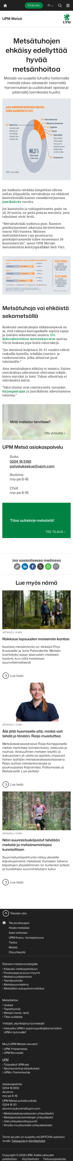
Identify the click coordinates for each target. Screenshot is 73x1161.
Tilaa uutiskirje (13, 1017)
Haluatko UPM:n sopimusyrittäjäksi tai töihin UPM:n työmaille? (33, 1030)
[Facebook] (32, 566)
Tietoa (13, 942)
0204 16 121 (9, 1105)
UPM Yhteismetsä (15, 1049)
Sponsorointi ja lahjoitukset (22, 1068)
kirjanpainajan (14, 391)
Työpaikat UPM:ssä (16, 1064)
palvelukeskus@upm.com (32, 466)
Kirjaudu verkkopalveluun (21, 969)
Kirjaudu (34, 5)
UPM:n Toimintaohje (17, 1072)
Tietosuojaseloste (54, 1159)
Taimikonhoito (13, 980)
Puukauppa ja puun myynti (22, 973)
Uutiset (8, 1005)
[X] (40, 566)
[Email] (56, 566)
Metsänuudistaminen (18, 977)
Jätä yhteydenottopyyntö (20, 1121)
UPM (5, 1060)
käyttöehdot (37, 1141)
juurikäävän (11, 202)
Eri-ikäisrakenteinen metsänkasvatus (29, 337)
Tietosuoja (18, 1141)
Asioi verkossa (18, 933)
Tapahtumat (12, 1009)
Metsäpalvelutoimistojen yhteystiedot (28, 1117)
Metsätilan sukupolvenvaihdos (24, 988)
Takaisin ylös (18, 913)
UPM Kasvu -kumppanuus (26, 937)
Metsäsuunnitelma (16, 984)
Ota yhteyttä (17, 952)
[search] (60, 5)
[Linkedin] (25, 566)
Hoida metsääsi (19, 928)
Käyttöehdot (30, 1159)
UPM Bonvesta (14, 1053)
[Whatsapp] (48, 566)
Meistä (13, 947)
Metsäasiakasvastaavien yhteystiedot (29, 1113)
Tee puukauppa (19, 923)
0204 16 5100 (20, 461)
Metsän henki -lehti (16, 1013)
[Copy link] (17, 566)
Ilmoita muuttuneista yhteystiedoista (28, 1125)
